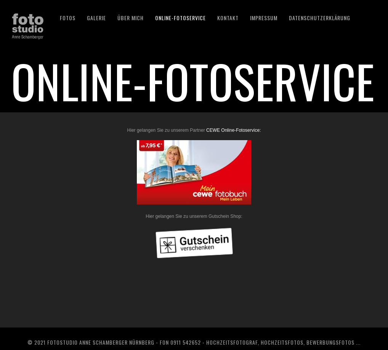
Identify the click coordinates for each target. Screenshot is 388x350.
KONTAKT (228, 18)
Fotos (67, 18)
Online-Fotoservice (180, 18)
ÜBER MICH (130, 18)
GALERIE (96, 18)
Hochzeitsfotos (282, 342)
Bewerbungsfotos (330, 342)
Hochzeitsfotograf (232, 342)
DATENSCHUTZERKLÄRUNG (319, 18)
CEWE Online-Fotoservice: (233, 130)
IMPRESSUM (263, 18)
